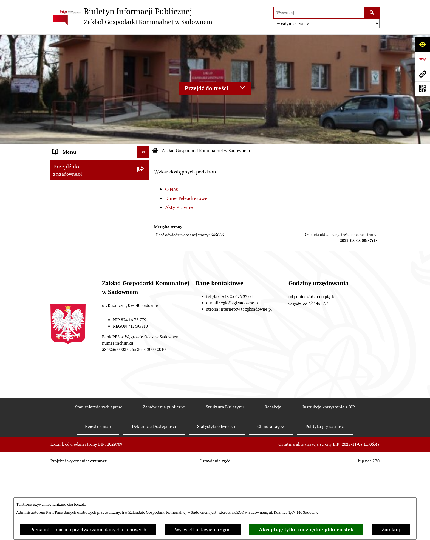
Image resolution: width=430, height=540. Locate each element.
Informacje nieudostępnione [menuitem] (84, 259)
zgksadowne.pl (258, 382)
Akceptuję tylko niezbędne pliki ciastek (306, 529)
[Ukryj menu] (143, 152)
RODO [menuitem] (59, 284)
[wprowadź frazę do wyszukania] (318, 13)
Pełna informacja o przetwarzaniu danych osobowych (88, 529)
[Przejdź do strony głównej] (131, 16)
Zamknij (391, 529)
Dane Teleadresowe (186, 198)
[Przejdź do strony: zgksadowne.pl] (422, 74)
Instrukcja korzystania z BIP (328, 480)
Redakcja (273, 480)
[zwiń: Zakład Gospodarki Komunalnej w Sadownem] (144, 164)
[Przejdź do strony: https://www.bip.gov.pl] (422, 59)
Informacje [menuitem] (65, 272)
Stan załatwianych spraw (98, 480)
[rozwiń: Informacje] (144, 272)
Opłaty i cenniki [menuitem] (70, 247)
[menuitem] (99, 187)
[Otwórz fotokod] (422, 88)
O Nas (171, 189)
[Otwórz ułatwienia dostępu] (422, 44)
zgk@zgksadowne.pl (240, 376)
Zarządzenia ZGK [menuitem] (71, 235)
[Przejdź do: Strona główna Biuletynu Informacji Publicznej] (155, 150)
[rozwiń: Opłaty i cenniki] (144, 247)
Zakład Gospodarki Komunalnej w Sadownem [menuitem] (89, 168)
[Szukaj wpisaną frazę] (372, 13)
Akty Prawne (179, 207)
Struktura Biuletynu (225, 480)
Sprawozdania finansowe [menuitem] (80, 296)
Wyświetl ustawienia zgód (203, 529)
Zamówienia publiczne (164, 480)
